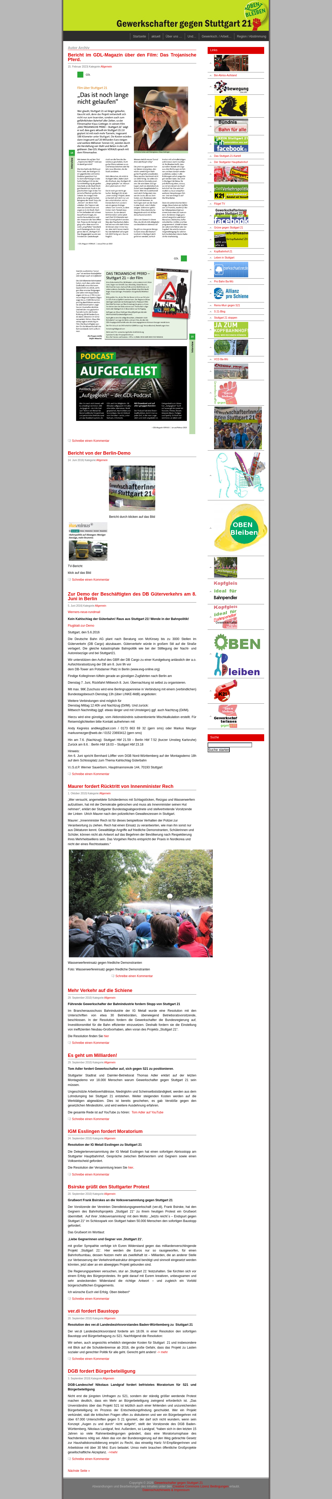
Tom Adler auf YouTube (147, 1112)
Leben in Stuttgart (224, 257)
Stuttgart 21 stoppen (225, 317)
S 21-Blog (219, 311)
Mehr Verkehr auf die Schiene (100, 990)
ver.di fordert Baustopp (93, 1311)
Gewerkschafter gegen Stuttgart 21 (178, 1483)
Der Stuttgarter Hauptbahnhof (231, 162)
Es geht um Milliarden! (92, 1055)
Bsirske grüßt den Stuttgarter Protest (108, 1186)
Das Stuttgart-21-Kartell (227, 156)
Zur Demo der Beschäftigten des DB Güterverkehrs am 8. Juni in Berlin (132, 596)
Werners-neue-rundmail (84, 612)
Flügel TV (219, 203)
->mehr (112, 1452)
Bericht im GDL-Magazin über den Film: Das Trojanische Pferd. (132, 57)
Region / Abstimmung (251, 36)
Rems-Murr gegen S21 (227, 305)
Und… (192, 36)
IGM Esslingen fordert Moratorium (105, 1131)
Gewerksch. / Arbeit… (217, 36)
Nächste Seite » (79, 1471)
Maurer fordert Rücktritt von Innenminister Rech (120, 786)
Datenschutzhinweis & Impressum (165, 1490)
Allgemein (106, 66)
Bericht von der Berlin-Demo (99, 453)
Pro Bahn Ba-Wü (223, 281)
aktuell (155, 36)
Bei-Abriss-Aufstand (225, 75)
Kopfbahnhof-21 (223, 251)
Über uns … (174, 36)
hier (106, 1036)
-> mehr (162, 1352)
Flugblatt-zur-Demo (81, 625)
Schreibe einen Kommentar (90, 441)
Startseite (139, 36)
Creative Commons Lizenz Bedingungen (201, 1486)
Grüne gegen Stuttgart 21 (228, 227)
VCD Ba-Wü (221, 359)
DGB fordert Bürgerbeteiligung (101, 1371)
